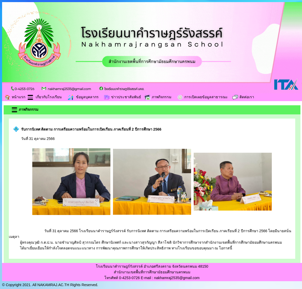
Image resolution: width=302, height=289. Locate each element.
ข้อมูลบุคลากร (83, 97)
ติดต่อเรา (243, 97)
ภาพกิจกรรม (157, 97)
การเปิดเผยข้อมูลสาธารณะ (202, 97)
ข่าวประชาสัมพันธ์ (122, 97)
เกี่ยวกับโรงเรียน (44, 97)
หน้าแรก (14, 97)
